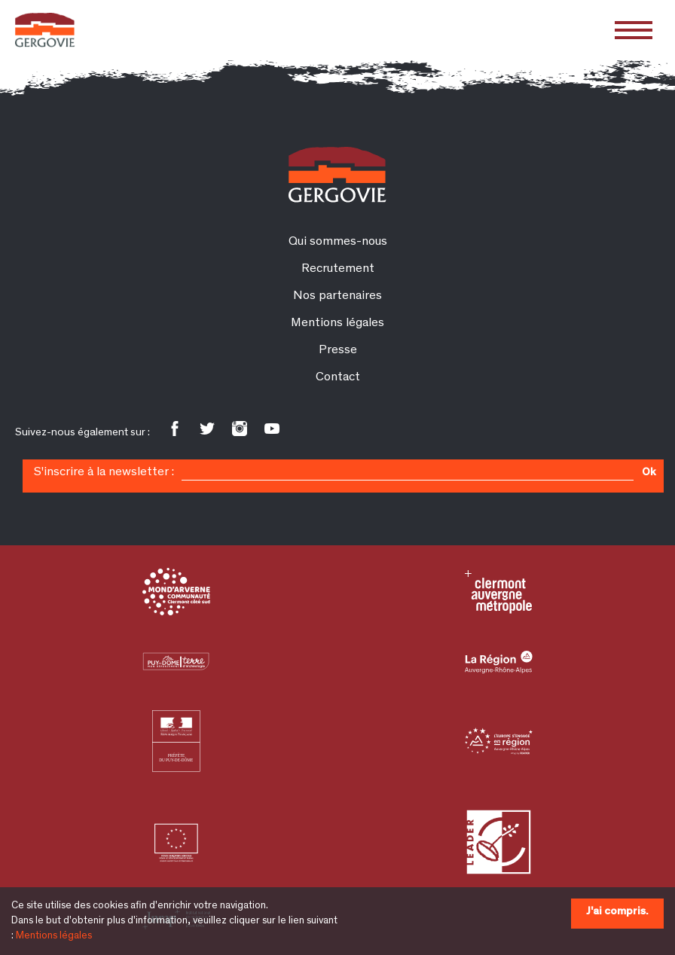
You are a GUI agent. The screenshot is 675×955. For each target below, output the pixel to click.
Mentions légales (54, 936)
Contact (338, 377)
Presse (338, 350)
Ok (648, 473)
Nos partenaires (337, 296)
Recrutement (337, 269)
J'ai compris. (617, 911)
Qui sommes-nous (338, 242)
